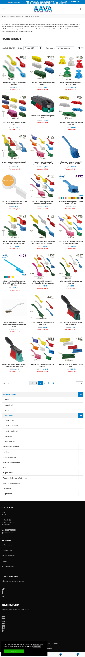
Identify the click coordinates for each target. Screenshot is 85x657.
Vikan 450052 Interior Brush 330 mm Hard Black (71, 324)
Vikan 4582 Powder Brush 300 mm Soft (71, 365)
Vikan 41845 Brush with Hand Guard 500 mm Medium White (14, 203)
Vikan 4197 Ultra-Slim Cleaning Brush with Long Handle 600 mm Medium (14, 283)
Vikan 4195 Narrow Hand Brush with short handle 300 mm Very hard (42, 242)
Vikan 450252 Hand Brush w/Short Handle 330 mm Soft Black (14, 365)
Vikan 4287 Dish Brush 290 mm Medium (71, 282)
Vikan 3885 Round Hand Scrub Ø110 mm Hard (70, 83)
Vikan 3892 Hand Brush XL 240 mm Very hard (71, 123)
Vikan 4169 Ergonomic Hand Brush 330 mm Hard (14, 163)
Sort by (20, 48)
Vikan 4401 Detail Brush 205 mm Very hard (42, 324)
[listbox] (30, 48)
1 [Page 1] (40, 383)
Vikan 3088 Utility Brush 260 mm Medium (14, 83)
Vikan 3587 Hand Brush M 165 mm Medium (43, 83)
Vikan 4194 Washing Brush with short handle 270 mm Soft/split (14, 242)
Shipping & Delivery (8, 556)
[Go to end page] (53, 383)
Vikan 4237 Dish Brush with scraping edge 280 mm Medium (43, 282)
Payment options (7, 550)
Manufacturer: (50, 48)
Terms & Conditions (8, 566)
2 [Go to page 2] (44, 383)
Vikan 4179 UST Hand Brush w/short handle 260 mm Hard (42, 163)
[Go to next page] (49, 383)
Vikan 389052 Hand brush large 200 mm (42, 117)
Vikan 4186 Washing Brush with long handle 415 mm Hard (43, 203)
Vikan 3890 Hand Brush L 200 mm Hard (14, 123)
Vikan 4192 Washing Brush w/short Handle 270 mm (71, 203)
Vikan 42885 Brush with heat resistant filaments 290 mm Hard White (14, 324)
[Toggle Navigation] (4, 9)
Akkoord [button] (13, 651)
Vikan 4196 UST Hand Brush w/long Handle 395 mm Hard (70, 242)
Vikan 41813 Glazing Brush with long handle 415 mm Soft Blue (71, 163)
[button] (3, 2)
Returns (4, 561)
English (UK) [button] (14, 2)
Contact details (7, 545)
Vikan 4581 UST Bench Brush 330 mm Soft (42, 365)
